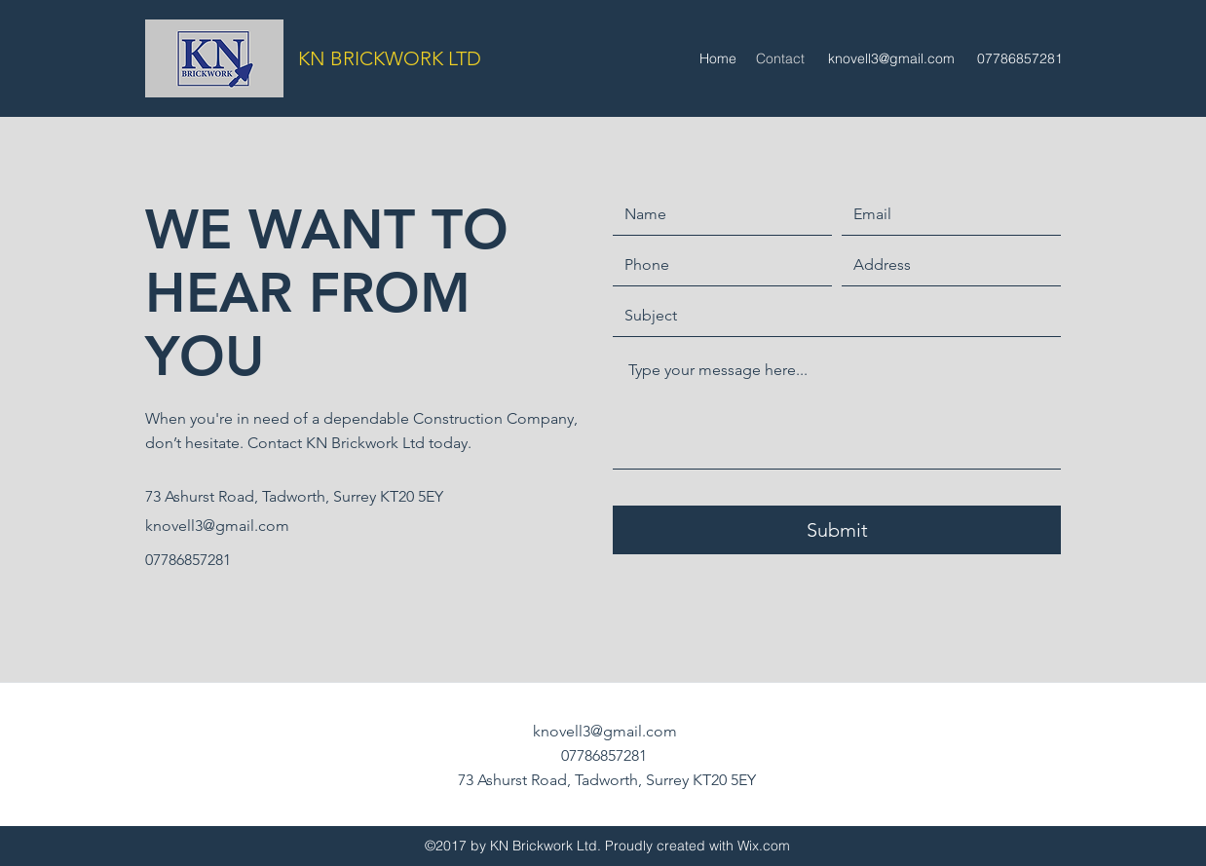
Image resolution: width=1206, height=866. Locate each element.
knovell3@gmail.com (891, 58)
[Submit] (837, 530)
